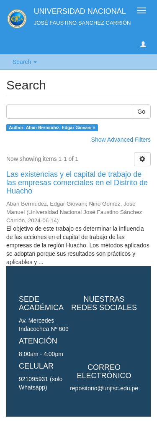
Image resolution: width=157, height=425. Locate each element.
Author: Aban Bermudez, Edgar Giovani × (52, 127)
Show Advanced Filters (121, 139)
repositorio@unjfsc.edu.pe (104, 388)
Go (141, 111)
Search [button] (25, 62)
